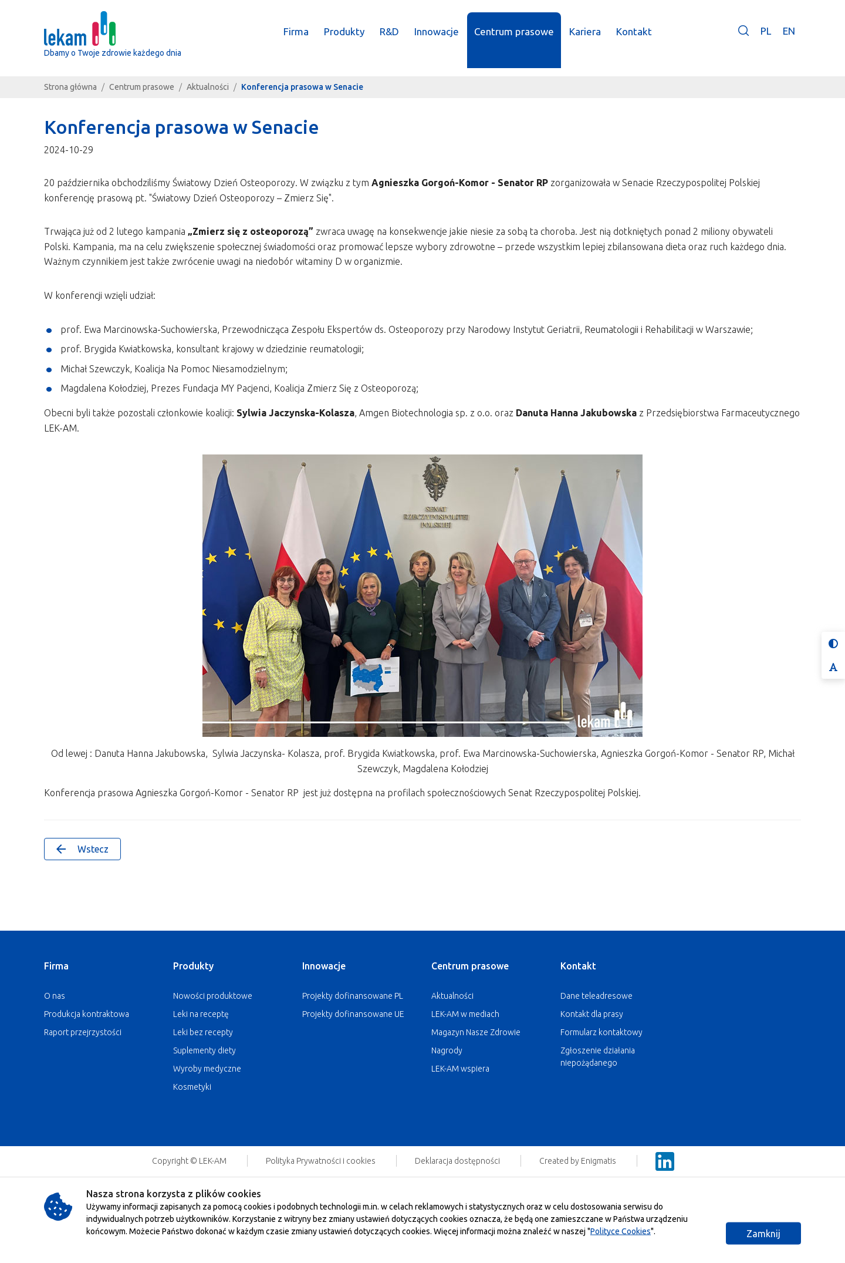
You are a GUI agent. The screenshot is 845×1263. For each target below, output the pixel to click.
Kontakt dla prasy (591, 1014)
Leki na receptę (201, 1014)
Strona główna (70, 87)
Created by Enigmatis (578, 1161)
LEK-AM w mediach (465, 1014)
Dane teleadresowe (596, 996)
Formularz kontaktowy (601, 1032)
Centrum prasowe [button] (515, 39)
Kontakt (578, 966)
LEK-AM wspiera (460, 1068)
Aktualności (208, 87)
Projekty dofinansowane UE (353, 1014)
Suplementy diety (204, 1050)
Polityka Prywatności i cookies (321, 1161)
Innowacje (324, 966)
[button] (743, 47)
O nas (54, 996)
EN (789, 39)
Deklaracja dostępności (458, 1161)
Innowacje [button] (437, 39)
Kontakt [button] (635, 39)
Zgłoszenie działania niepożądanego (597, 1056)
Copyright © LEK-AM (189, 1161)
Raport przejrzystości (82, 1032)
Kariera (586, 39)
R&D (390, 39)
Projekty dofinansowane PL (352, 996)
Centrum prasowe (141, 87)
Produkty (193, 966)
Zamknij (763, 1233)
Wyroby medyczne (207, 1068)
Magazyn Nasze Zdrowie (475, 1032)
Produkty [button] (345, 39)
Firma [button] (297, 39)
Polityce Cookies (620, 1231)
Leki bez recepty (203, 1032)
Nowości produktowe (212, 996)
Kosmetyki (192, 1087)
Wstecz (82, 849)
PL (765, 39)
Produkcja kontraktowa (86, 1014)
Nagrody (446, 1050)
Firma (56, 966)
